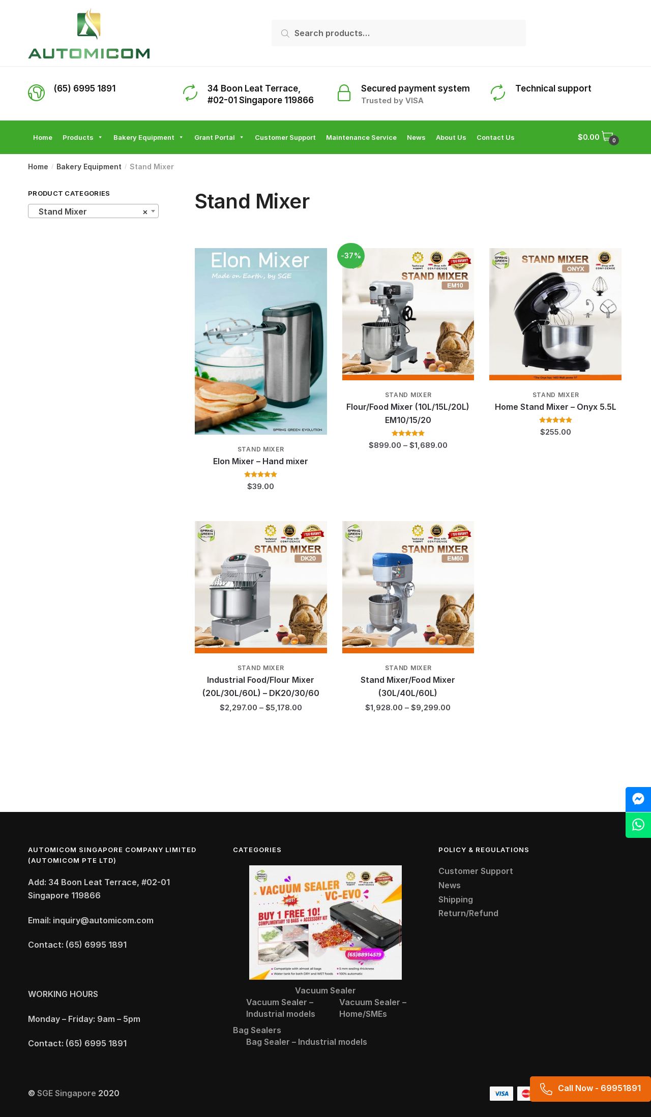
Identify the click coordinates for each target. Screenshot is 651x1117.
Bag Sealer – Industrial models (306, 1042)
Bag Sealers (257, 1030)
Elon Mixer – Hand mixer (260, 461)
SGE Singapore (66, 1093)
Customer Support (475, 871)
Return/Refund (468, 913)
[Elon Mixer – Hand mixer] (261, 341)
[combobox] (93, 211)
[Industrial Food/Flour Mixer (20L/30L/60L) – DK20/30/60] (261, 587)
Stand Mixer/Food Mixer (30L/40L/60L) (408, 686)
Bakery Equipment (89, 166)
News (449, 885)
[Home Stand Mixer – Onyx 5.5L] (555, 314)
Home (38, 166)
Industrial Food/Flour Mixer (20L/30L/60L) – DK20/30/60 (260, 686)
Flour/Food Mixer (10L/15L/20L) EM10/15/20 (407, 413)
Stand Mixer (261, 449)
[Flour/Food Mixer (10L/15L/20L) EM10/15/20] (408, 314)
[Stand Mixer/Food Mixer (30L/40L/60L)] (408, 587)
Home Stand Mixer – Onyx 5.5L (555, 407)
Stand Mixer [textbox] (90, 211)
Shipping (455, 899)
